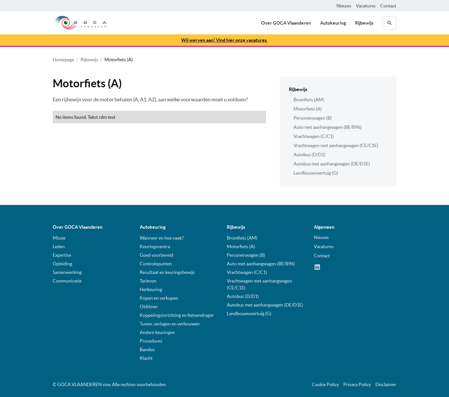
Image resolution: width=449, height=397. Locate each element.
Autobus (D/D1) (310, 154)
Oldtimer (149, 306)
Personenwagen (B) (313, 118)
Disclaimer (385, 384)
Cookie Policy (325, 384)
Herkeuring (151, 289)
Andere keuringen (157, 332)
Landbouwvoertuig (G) (316, 172)
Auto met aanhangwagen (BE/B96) (328, 127)
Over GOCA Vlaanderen (286, 22)
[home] (79, 23)
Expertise (62, 255)
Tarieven (148, 280)
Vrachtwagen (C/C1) (314, 136)
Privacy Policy (357, 384)
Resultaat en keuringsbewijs (167, 272)
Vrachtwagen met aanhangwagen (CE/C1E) (336, 145)
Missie (59, 237)
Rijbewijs (364, 22)
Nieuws (343, 5)
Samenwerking (67, 272)
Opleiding (62, 263)
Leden (59, 246)
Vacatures (366, 5)
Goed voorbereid (156, 255)
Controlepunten (156, 263)
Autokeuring (333, 22)
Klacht (146, 358)
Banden (147, 349)
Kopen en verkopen (159, 298)
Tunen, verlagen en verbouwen (170, 323)
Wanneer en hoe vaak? (162, 237)
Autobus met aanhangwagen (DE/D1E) (332, 163)
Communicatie (67, 280)
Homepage (63, 59)
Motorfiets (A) (119, 59)
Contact (388, 5)
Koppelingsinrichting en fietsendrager (177, 315)
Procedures (151, 340)
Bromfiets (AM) (309, 99)
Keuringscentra (155, 246)
